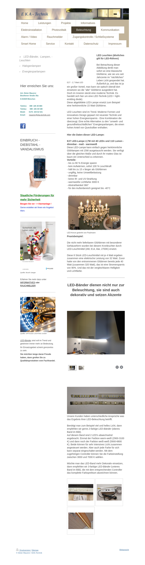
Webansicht (124, 550)
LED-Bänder (25, 340)
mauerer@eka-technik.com (39, 115)
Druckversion (23, 550)
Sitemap (35, 550)
